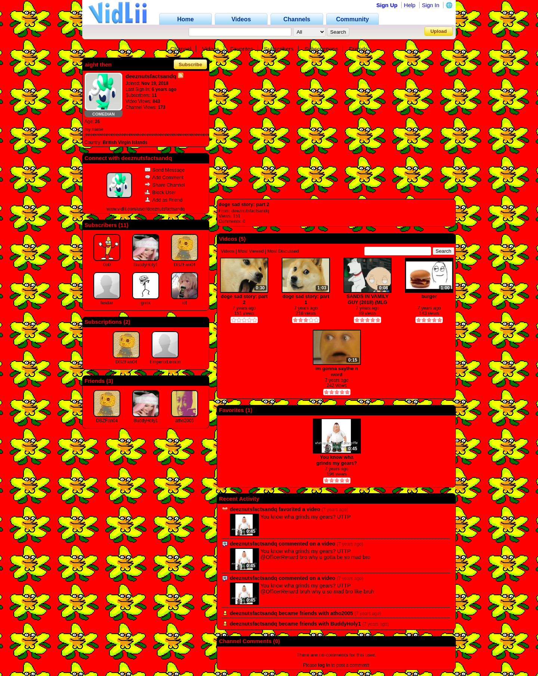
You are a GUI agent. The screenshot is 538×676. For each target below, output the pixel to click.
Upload (438, 31)
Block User (160, 192)
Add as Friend (164, 200)
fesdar (107, 302)
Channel (180, 49)
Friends (358, 49)
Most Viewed (250, 251)
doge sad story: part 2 (244, 204)
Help (409, 5)
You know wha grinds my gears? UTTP (336, 460)
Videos (210, 49)
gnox (146, 302)
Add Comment (164, 177)
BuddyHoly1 (146, 264)
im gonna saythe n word (336, 371)
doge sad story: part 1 (305, 299)
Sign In (430, 5)
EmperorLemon (165, 362)
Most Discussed (283, 251)
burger (429, 296)
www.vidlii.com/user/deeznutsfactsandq (146, 209)
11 (123, 225)
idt (184, 302)
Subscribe (190, 64)
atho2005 (184, 420)
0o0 (107, 264)
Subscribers (279, 49)
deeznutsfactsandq (250, 210)
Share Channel (165, 185)
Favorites (241, 49)
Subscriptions (321, 49)
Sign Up (387, 5)
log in (324, 665)
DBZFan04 (184, 264)
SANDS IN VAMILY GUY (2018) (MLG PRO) (367, 299)
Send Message (165, 170)
